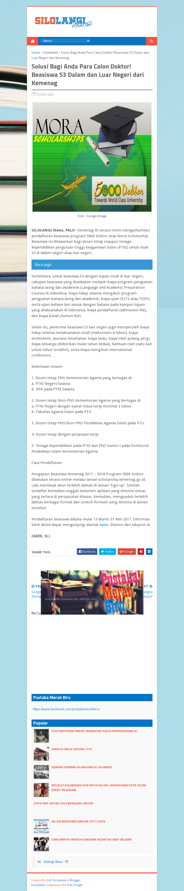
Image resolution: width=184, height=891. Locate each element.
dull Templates (56, 880)
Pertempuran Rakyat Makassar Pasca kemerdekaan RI (94, 731)
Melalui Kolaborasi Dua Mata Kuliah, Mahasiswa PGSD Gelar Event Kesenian (98, 787)
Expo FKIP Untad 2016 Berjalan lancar (63, 803)
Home (36, 52)
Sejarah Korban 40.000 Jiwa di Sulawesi (81, 767)
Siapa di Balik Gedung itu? (71, 749)
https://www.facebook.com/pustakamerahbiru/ (66, 708)
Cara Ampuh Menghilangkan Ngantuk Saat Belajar (91, 839)
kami (104, 524)
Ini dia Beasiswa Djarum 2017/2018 (78, 821)
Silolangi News (53, 861)
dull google (75, 884)
